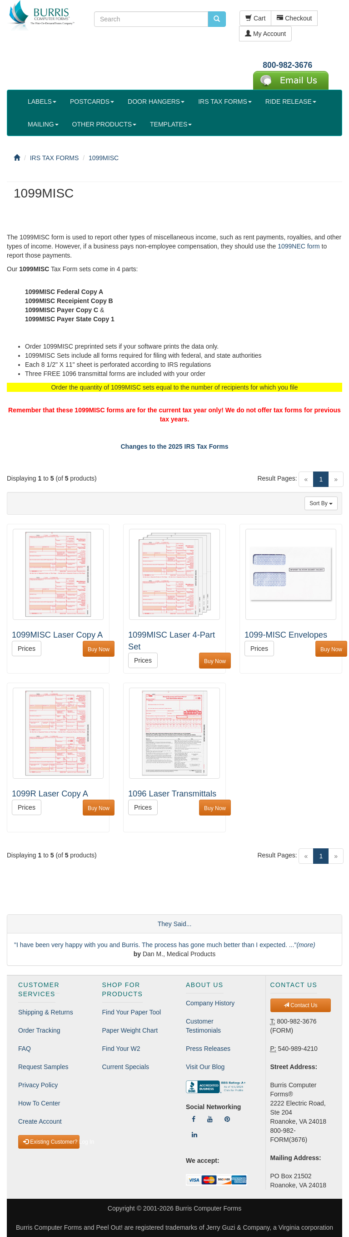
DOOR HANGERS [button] (156, 101)
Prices (26, 648)
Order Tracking (39, 1030)
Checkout (294, 18)
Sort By (321, 503)
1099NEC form (299, 246)
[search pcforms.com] (217, 19)
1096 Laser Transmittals (172, 793)
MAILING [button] (43, 124)
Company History (210, 1003)
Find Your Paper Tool (131, 1012)
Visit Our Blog (205, 1066)
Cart (255, 18)
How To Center (39, 1103)
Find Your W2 (121, 1048)
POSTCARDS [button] (92, 101)
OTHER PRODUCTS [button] (104, 124)
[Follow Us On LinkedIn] (194, 1134)
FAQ (24, 1048)
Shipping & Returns (45, 1012)
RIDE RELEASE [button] (290, 101)
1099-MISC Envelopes (285, 634)
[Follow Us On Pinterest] (227, 1119)
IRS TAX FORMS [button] (225, 101)
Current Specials (126, 1066)
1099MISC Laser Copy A (57, 634)
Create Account (40, 1121)
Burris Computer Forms (208, 1208)
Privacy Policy (38, 1085)
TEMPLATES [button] (171, 124)
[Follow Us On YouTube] (210, 1119)
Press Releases (208, 1048)
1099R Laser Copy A (50, 793)
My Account (265, 33)
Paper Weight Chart (130, 1030)
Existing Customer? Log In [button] (51, 1142)
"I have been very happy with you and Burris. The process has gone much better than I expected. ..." (164, 944)
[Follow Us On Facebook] (193, 1119)
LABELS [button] (42, 101)
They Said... (175, 924)
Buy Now (99, 649)
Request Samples (43, 1066)
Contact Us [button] (301, 1005)
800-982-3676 (287, 65)
